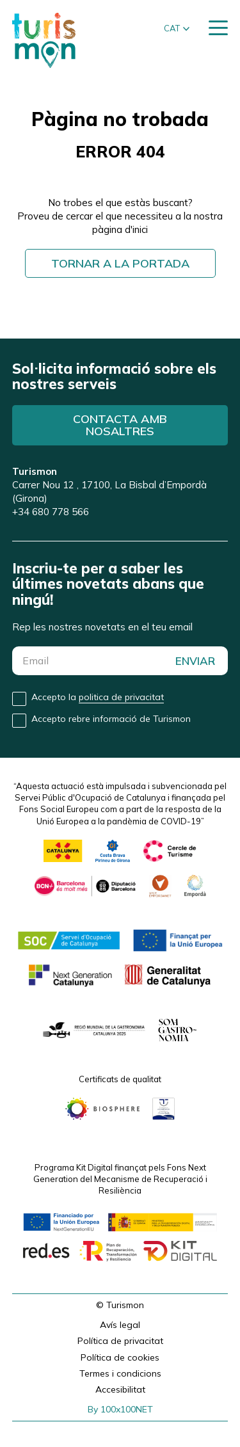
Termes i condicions (120, 1373)
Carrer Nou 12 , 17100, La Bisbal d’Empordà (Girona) (109, 484)
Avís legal (120, 1325)
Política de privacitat (120, 1341)
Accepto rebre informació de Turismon (111, 718)
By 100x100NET (120, 1409)
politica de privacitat (121, 697)
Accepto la (97, 697)
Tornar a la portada (120, 263)
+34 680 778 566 (50, 512)
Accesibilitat (120, 1389)
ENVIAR (195, 661)
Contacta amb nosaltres (120, 425)
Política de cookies (120, 1357)
